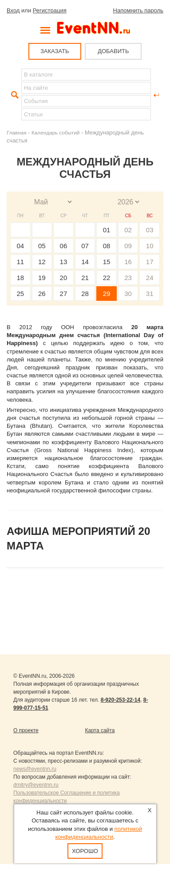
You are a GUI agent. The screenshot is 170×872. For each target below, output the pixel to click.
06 (63, 246)
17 (150, 261)
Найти (14, 95)
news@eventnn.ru (34, 769)
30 (128, 293)
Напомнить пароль (138, 10)
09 (128, 246)
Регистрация (50, 10)
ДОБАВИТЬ (113, 51)
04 (20, 246)
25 (20, 293)
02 (128, 230)
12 (42, 261)
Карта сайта (100, 730)
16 (128, 261)
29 (107, 293)
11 (20, 261)
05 (42, 246)
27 (63, 293)
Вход (13, 10)
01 (107, 230)
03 (150, 230)
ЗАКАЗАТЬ (54, 51)
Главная (16, 132)
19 (42, 277)
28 (85, 293)
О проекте (26, 730)
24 (150, 277)
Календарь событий (55, 132)
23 (128, 277)
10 (150, 246)
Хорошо (85, 851)
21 (85, 277)
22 (107, 277)
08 (107, 246)
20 (63, 277)
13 (63, 261)
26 (42, 293)
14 (85, 261)
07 (85, 246)
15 (107, 261)
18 (20, 277)
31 (150, 293)
